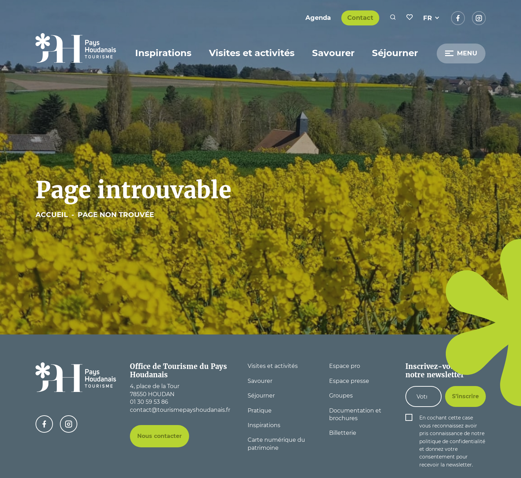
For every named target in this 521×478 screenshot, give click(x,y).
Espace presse (349, 381)
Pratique (260, 410)
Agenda (318, 18)
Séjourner (395, 53)
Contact (360, 18)
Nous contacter (159, 436)
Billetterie (342, 433)
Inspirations (163, 53)
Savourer (333, 53)
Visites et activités (252, 53)
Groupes (341, 395)
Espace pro (344, 366)
